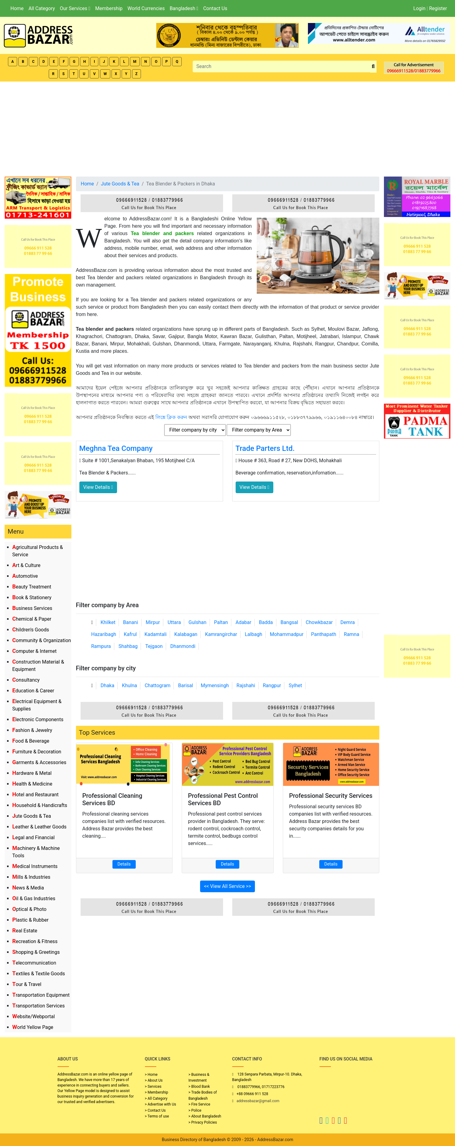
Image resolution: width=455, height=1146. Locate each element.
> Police (194, 1110)
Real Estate (24, 931)
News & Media (28, 888)
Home (17, 8)
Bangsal (289, 622)
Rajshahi (246, 685)
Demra (347, 622)
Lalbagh (253, 634)
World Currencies (146, 8)
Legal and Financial (33, 837)
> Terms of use (157, 1116)
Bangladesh (184, 8)
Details (124, 864)
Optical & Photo (29, 909)
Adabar (243, 622)
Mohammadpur (287, 634)
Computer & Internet (34, 651)
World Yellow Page (32, 1027)
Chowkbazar (319, 622)
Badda (266, 622)
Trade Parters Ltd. (265, 448)
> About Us (154, 1080)
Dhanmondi (182, 646)
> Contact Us (155, 1110)
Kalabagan (186, 634)
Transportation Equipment (41, 995)
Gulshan (197, 622)
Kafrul (130, 634)
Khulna (129, 685)
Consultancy (26, 680)
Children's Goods (30, 630)
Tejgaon (154, 646)
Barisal (185, 685)
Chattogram (157, 685)
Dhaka (107, 685)
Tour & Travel (26, 984)
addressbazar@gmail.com (258, 1101)
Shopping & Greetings (36, 952)
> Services (153, 1086)
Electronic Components (37, 719)
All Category (41, 8)
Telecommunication (34, 963)
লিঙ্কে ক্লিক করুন (171, 417)
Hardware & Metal (31, 773)
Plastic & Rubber (30, 920)
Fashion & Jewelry (32, 730)
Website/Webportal (33, 1016)
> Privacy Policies (202, 1122)
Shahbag (128, 646)
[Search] (281, 66)
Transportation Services (38, 1006)
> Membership (156, 1092)
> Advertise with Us (160, 1104)
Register (438, 8)
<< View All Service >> (227, 886)
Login (419, 8)
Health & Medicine (32, 784)
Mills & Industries (31, 877)
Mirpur (153, 622)
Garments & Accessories (39, 762)
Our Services (75, 8)
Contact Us (215, 8)
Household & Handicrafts (39, 805)
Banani (130, 622)
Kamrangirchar (221, 634)
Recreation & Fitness (35, 941)
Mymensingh (215, 685)
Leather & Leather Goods (39, 827)
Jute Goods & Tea (31, 816)
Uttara (174, 622)
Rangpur (272, 685)
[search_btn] (373, 67)
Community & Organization (41, 640)
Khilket (107, 622)
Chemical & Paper (31, 619)
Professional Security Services (331, 795)
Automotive (25, 576)
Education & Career (33, 691)
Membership (109, 8)
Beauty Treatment (31, 587)
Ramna (351, 634)
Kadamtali (155, 634)
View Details (98, 487)
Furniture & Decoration (36, 752)
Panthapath (323, 634)
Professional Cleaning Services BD (112, 799)
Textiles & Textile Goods (38, 974)
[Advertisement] (227, 127)
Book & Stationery (31, 597)
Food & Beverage (30, 741)
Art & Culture (26, 565)
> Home (151, 1074)
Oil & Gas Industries (33, 898)
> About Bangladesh (204, 1116)
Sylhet (295, 685)
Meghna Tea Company (116, 448)
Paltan (221, 622)
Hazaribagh (103, 634)
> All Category (156, 1098)
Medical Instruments (35, 866)
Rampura (101, 646)
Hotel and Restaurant (35, 795)
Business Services (32, 608)
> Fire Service (199, 1104)
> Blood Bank (199, 1086)
